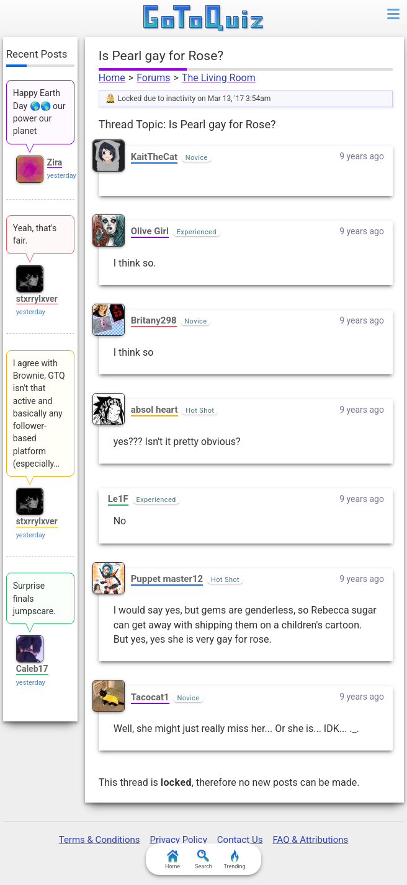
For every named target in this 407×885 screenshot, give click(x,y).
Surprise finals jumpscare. (34, 598)
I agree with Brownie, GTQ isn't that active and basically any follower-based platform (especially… (39, 413)
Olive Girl (150, 231)
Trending (234, 860)
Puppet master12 (167, 578)
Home (112, 78)
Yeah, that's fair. (35, 234)
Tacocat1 (150, 697)
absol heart (154, 409)
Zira (55, 162)
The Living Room (219, 78)
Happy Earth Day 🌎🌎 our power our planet (39, 112)
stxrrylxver (37, 299)
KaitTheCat (154, 156)
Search (203, 860)
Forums (153, 78)
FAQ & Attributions (310, 839)
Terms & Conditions (99, 839)
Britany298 (154, 320)
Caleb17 (32, 669)
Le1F (118, 498)
